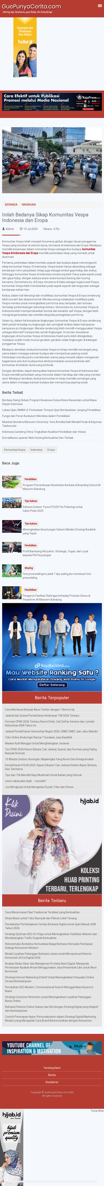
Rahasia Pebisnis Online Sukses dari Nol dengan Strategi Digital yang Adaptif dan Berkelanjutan (51, 1008)
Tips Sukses (31, 501)
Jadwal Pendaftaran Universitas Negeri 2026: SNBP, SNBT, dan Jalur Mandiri (51, 731)
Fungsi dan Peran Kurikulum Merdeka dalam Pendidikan (36, 416)
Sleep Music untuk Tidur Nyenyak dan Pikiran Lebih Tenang (41, 918)
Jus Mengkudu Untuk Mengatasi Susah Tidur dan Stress (39, 787)
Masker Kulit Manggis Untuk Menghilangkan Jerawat (37, 743)
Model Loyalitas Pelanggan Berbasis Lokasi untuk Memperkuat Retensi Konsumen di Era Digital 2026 (48, 955)
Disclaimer (52, 1082)
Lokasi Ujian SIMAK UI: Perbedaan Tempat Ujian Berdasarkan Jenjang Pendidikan (51, 410)
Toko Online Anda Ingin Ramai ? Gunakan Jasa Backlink (38, 737)
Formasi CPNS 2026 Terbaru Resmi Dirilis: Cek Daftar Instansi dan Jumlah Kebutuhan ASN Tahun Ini (49, 723)
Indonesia (36, 449)
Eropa (51, 449)
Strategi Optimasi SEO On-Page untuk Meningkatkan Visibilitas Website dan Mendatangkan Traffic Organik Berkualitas (51, 936)
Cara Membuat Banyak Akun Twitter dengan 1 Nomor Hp (40, 709)
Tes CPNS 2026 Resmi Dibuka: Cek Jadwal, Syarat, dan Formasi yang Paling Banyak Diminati (51, 751)
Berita (52, 1075)
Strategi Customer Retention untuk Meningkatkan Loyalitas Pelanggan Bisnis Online (48, 998)
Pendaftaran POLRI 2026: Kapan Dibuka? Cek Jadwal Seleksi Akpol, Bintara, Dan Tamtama (51, 767)
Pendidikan (30, 479)
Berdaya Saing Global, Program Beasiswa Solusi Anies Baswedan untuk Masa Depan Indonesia (49, 402)
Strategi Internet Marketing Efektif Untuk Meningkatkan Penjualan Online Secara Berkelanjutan (49, 979)
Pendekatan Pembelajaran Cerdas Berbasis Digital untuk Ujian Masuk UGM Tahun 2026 (50, 926)
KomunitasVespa (14, 449)
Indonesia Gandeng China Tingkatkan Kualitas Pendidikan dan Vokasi (44, 431)
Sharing (29, 568)
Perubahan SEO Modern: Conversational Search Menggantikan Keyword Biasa (49, 989)
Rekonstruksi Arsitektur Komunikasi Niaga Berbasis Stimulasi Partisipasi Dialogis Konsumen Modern (49, 945)
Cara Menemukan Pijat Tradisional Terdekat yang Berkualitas (42, 912)
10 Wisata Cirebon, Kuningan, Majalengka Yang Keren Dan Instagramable (49, 759)
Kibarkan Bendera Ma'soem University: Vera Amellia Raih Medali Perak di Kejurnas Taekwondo (52, 423)
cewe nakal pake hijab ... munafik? (25, 781)
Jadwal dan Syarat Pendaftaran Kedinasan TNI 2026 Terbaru (42, 715)
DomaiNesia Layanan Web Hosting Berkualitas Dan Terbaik (37, 437)
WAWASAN (29, 204)
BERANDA (11, 204)
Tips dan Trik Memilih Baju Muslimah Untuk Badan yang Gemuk (43, 775)
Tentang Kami (52, 1067)
